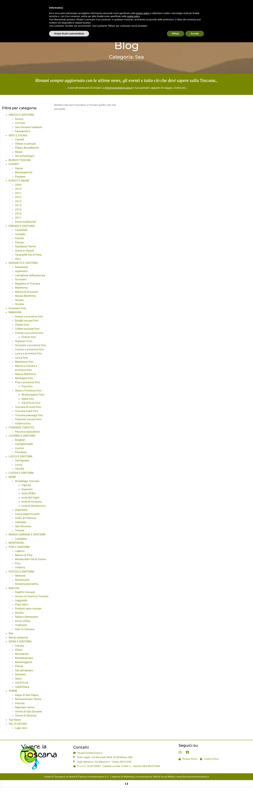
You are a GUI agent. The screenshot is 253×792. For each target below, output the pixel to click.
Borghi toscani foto (27, 320)
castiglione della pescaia (30, 275)
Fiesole (19, 238)
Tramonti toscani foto (28, 419)
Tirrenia (19, 530)
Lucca (18, 464)
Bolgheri (20, 440)
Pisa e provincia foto (27, 382)
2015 (18, 209)
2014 (18, 205)
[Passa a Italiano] (126, 783)
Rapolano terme (24, 707)
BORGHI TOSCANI (20, 160)
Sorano (19, 300)
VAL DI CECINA (18, 723)
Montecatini (22, 579)
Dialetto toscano (25, 592)
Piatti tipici (21, 604)
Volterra (20, 567)
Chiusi (18, 649)
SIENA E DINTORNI (20, 641)
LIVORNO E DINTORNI (22, 435)
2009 (18, 184)
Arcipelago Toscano (27, 481)
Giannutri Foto (23, 341)
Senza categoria (18, 637)
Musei (18, 151)
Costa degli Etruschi (27, 514)
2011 (18, 193)
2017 (18, 217)
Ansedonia (21, 267)
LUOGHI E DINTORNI (21, 472)
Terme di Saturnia (25, 715)
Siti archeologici (25, 155)
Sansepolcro (22, 131)
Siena (18, 678)
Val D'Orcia (21, 682)
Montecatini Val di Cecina (30, 559)
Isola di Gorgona (31, 501)
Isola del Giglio (30, 497)
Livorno (19, 448)
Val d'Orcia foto (30, 402)
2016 (18, 213)
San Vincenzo (23, 526)
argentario (21, 271)
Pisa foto (27, 386)
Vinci (18, 258)
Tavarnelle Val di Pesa (28, 254)
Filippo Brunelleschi (27, 147)
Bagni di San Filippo (27, 695)
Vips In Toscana (24, 629)
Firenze (19, 242)
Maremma (21, 287)
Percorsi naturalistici (27, 431)
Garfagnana (22, 460)
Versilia (19, 468)
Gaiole (19, 168)
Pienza (19, 666)
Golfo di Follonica (25, 518)
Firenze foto (28, 337)
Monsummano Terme (28, 699)
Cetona (19, 645)
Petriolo (20, 703)
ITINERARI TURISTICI (21, 427)
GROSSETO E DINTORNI (23, 262)
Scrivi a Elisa (22, 621)
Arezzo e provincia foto (29, 316)
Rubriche (14, 588)
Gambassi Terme (25, 246)
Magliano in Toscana (27, 283)
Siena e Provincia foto (28, 390)
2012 (18, 197)
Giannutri (26, 489)
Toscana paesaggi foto (29, 415)
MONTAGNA (16, 542)
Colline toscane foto (27, 328)
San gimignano (24, 670)
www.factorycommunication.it (193, 776)
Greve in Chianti (24, 250)
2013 (18, 201)
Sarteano (20, 674)
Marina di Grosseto (26, 291)
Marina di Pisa (23, 555)
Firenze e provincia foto (29, 333)
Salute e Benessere (26, 616)
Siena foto (27, 398)
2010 (18, 188)
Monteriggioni (23, 662)
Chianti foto (22, 324)
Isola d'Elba (28, 493)
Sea (11, 633)
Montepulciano (24, 658)
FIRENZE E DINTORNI (22, 226)
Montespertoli (23, 172)
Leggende (21, 600)
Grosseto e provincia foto (30, 345)
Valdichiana (22, 686)
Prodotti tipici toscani (28, 608)
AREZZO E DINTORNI (21, 114)
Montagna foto (24, 378)
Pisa (17, 563)
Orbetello (20, 522)
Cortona (20, 123)
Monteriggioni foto (32, 394)
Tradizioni (21, 625)
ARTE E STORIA (18, 135)
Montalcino (22, 653)
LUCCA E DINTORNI (20, 456)
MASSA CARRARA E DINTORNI (27, 534)
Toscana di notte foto (28, 407)
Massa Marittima (25, 295)
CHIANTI (14, 164)
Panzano (20, 176)
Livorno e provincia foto (29, 349)
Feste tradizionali (25, 221)
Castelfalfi (21, 230)
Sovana (19, 304)
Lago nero (21, 728)
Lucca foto (21, 357)
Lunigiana (21, 538)
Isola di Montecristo (33, 505)
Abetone (20, 575)
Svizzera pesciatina (26, 583)
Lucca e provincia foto (28, 353)
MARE (12, 476)
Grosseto (20, 279)
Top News (15, 719)
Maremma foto (24, 361)
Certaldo (20, 234)
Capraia (26, 485)
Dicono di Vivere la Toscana (31, 596)
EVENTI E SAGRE (19, 180)
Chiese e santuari (25, 143)
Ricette (19, 612)
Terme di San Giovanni (28, 711)
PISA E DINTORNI (19, 546)
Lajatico (20, 551)
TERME (13, 690)
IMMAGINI (15, 312)
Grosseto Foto (17, 308)
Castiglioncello (24, 444)
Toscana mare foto (26, 411)
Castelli (19, 139)
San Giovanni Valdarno (28, 127)
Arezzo (19, 119)
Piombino (21, 452)
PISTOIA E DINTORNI (21, 571)
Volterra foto (23, 423)
